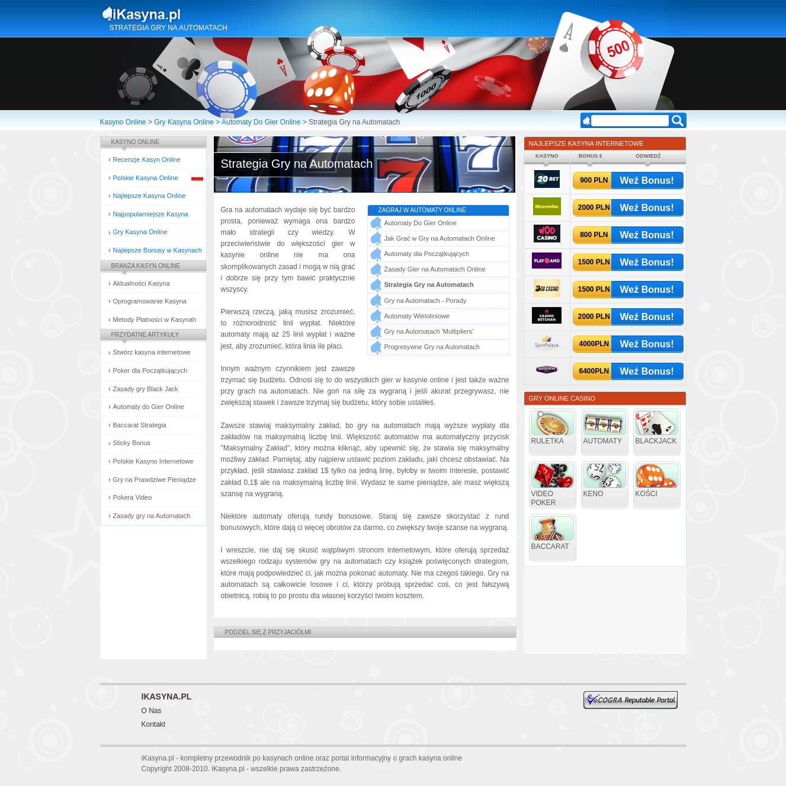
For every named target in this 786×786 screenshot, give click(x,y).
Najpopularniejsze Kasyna (150, 214)
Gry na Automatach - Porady (425, 300)
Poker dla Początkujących (150, 370)
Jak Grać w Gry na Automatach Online (439, 238)
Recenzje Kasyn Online (147, 159)
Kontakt (154, 724)
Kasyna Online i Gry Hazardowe (188, 14)
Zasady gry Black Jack (145, 388)
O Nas (152, 711)
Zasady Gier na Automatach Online (435, 269)
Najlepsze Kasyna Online (149, 195)
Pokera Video (132, 497)
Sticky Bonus (132, 442)
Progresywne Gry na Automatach (432, 346)
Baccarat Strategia (140, 425)
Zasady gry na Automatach (152, 515)
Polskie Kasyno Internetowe (153, 461)
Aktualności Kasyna (141, 283)
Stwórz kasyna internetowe (152, 352)
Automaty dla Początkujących (427, 253)
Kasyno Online (123, 122)
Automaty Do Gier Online (261, 122)
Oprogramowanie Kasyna (150, 301)
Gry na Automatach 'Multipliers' (429, 331)
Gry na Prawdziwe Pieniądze (155, 479)
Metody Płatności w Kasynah (155, 319)
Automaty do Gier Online (148, 406)
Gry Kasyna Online (184, 122)
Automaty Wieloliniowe (417, 315)
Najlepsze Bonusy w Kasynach (157, 250)
